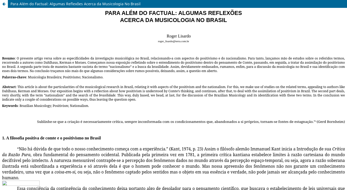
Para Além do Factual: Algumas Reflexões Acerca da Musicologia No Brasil (75, 3)
